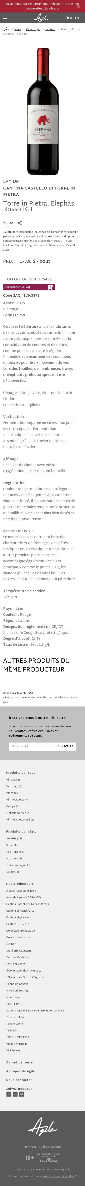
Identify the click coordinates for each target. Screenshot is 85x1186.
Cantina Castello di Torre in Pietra (39, 191)
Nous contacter (19, 1080)
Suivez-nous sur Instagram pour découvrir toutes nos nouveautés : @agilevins (43, 6)
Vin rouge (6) (14, 786)
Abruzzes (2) (14, 858)
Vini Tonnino (13, 1050)
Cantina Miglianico (17, 917)
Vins (17, 29)
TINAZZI (11, 1030)
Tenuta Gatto (14, 1024)
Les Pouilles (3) (15, 852)
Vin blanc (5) (13, 779)
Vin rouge (33, 29)
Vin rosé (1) (13, 793)
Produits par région (22, 831)
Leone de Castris (17, 984)
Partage (8, 223)
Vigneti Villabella (16, 1044)
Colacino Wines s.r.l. (18, 937)
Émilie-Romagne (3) (18, 865)
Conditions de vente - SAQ (18, 693)
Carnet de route (19, 1062)
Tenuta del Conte (17, 1017)
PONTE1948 (14, 1004)
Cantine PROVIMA (17, 924)
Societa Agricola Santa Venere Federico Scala (35, 1010)
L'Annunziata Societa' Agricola (25, 977)
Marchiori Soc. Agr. (18, 990)
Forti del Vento (15, 964)
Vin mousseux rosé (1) (20, 819)
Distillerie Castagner (19, 950)
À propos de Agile (20, 1071)
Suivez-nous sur (19, 1089)
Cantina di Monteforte (20, 910)
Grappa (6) (12, 806)
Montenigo (13, 997)
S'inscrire (65, 746)
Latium (50, 29)
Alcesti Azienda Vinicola (21, 891)
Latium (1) (12, 872)
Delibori (11, 944)
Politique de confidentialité (58, 1176)
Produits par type (20, 773)
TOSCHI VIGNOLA (17, 1037)
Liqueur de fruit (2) (18, 813)
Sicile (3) (11, 845)
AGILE (17, 1170)
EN (77, 18)
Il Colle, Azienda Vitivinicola (23, 970)
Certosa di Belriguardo (20, 930)
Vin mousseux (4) (17, 799)
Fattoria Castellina (18, 957)
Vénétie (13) (14, 838)
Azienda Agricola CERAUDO (23, 897)
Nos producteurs (20, 884)
